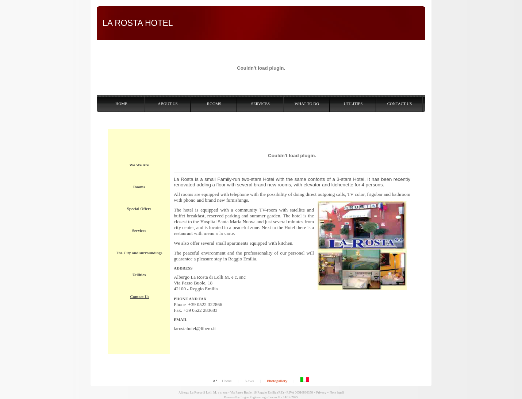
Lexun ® (274, 397)
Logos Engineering (253, 397)
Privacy (321, 392)
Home (227, 381)
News (249, 381)
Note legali (337, 392)
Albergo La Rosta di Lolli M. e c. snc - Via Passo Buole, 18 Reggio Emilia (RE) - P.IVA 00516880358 (245, 392)
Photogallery (277, 381)
